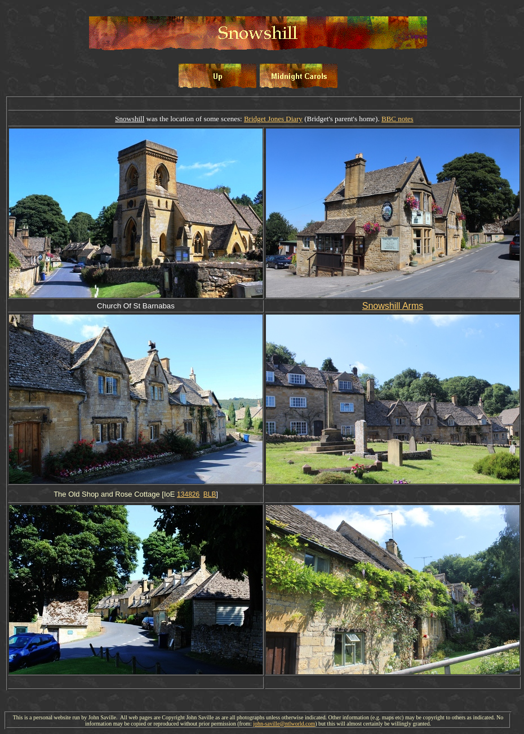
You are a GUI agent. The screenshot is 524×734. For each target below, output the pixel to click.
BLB (209, 494)
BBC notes (397, 118)
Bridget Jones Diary (273, 118)
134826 (188, 494)
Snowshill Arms (392, 306)
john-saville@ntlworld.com (284, 723)
